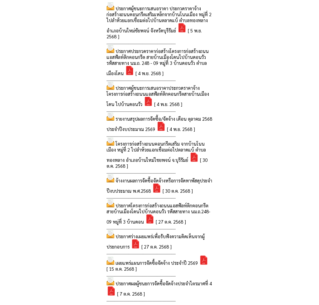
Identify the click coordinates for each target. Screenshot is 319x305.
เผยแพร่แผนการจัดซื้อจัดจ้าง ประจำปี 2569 (157, 263)
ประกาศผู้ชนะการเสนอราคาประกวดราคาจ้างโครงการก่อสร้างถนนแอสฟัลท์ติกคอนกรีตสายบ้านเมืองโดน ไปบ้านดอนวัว (158, 96)
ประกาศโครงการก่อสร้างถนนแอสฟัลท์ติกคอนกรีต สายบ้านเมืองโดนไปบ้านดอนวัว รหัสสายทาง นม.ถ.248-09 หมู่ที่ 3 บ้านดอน (158, 213)
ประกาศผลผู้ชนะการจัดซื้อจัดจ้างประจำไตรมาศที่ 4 (164, 283)
